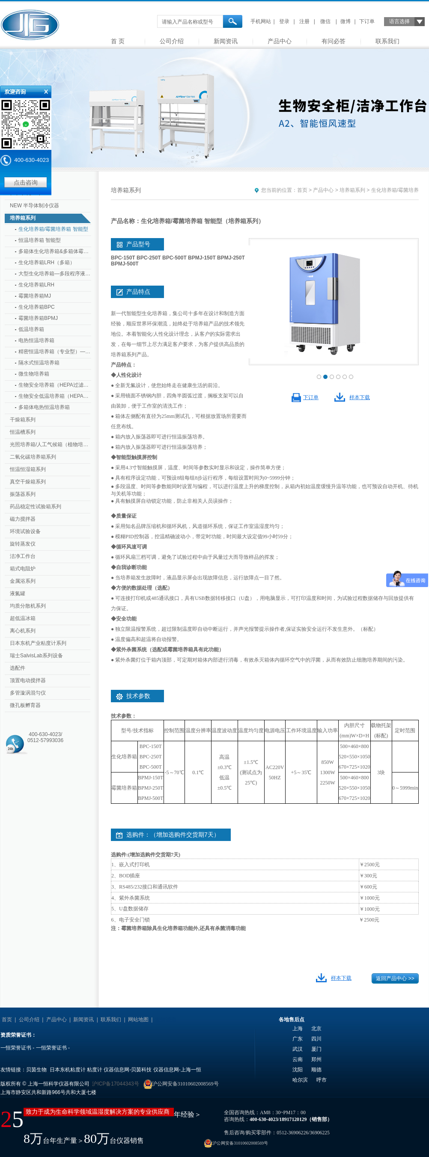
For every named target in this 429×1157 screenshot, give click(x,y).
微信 (325, 21)
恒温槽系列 (23, 432)
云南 (297, 1059)
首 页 (118, 41)
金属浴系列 (23, 581)
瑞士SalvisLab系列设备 (36, 656)
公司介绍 (172, 41)
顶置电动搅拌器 (28, 680)
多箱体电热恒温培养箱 (44, 407)
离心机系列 (23, 631)
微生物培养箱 (33, 374)
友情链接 (165, 1020)
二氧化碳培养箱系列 (33, 457)
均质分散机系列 (28, 606)
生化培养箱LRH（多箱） (46, 262)
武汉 (297, 1049)
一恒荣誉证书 (15, 1048)
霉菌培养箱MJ (34, 296)
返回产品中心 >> (395, 978)
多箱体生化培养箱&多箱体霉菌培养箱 (54, 251)
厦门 (316, 1049)
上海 (297, 1029)
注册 (304, 21)
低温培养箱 (31, 329)
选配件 (17, 668)
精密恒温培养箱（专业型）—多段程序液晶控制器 (54, 352)
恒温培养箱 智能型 (39, 240)
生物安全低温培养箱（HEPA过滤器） (54, 396)
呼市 (321, 1080)
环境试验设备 (25, 531)
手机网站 (260, 21)
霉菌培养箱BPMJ (38, 318)
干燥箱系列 (23, 420)
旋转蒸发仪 (23, 544)
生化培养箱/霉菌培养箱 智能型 (53, 229)
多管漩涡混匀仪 (28, 693)
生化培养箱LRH (36, 285)
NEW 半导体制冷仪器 (34, 206)
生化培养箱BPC (36, 307)
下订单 (367, 21)
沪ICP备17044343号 (115, 1084)
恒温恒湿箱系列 (28, 469)
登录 (284, 21)
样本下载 (359, 397)
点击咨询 (26, 182)
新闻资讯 (226, 41)
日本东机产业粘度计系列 (38, 643)
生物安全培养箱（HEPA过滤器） (54, 385)
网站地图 (138, 1020)
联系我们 (387, 41)
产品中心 (280, 41)
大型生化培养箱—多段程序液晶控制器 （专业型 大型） (54, 274)
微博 (345, 21)
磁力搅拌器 (23, 519)
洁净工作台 (23, 556)
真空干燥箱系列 (28, 482)
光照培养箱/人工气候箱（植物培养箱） (51, 444)
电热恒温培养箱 (36, 340)
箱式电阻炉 (23, 569)
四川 (316, 1039)
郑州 (316, 1059)
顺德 (316, 1070)
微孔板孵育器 (25, 705)
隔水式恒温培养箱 (39, 363)
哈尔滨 (300, 1080)
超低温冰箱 (23, 618)
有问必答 (334, 41)
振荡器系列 (23, 494)
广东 (297, 1039)
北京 (316, 1029)
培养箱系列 (23, 218)
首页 (302, 190)
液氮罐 (17, 593)
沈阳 (297, 1070)
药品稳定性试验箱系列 (35, 507)
